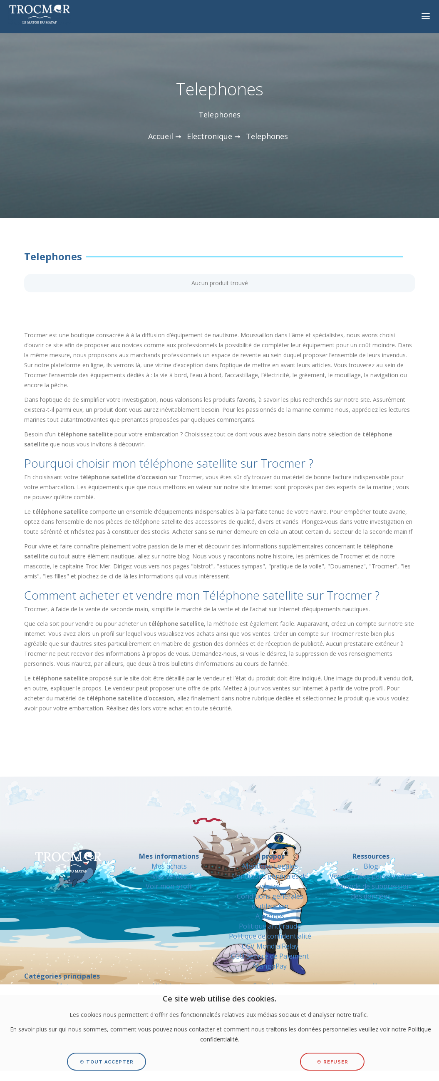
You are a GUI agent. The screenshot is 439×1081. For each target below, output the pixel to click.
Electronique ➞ (214, 136)
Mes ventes (169, 876)
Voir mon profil (169, 886)
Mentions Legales (270, 866)
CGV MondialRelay (270, 946)
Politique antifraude (270, 926)
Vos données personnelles (371, 876)
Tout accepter (106, 1062)
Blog (371, 866)
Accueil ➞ (164, 136)
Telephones (267, 136)
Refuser (332, 1062)
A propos (269, 916)
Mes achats (169, 866)
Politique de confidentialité (270, 936)
